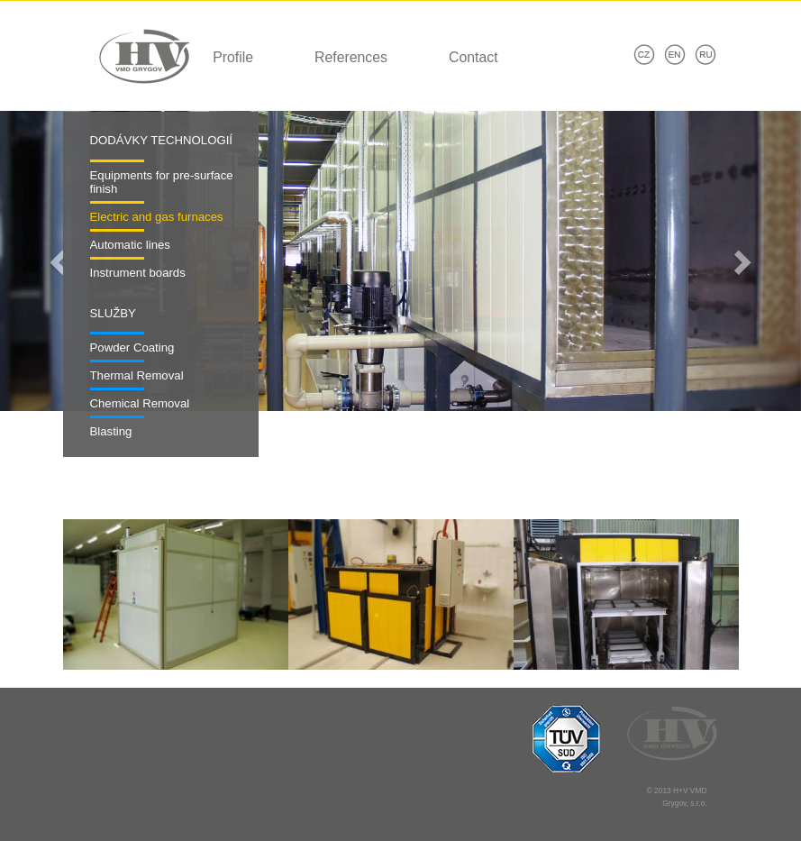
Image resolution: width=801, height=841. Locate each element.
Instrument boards (138, 272)
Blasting (111, 431)
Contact (473, 57)
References (350, 57)
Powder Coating (132, 347)
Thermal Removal (137, 375)
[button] (60, 261)
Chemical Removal (140, 403)
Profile (233, 57)
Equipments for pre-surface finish (161, 183)
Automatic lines (130, 244)
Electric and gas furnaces (156, 217)
